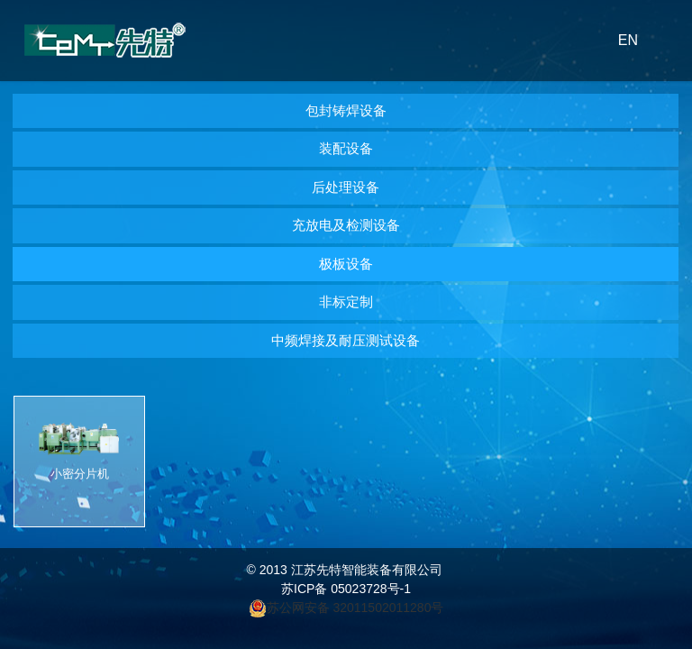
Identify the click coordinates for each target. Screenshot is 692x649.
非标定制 (346, 301)
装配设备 (346, 148)
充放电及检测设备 (346, 225)
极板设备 (346, 263)
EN (628, 40)
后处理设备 (345, 187)
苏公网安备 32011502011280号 (357, 607)
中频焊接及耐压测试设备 (345, 340)
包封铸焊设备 (346, 110)
